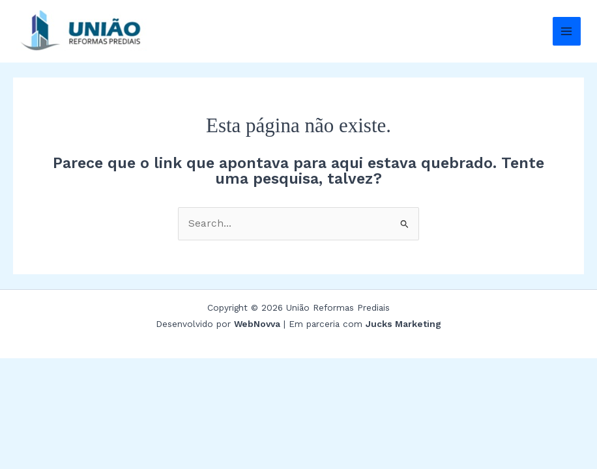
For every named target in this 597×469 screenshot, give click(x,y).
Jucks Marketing (403, 324)
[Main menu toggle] (567, 31)
